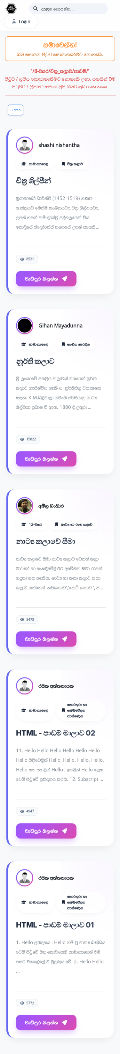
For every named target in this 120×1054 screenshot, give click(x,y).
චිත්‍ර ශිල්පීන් (33, 181)
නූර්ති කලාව (35, 361)
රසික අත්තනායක (56, 686)
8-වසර (15, 109)
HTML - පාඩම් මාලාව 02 (55, 733)
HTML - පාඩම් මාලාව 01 (55, 925)
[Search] (68, 9)
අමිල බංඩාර (51, 505)
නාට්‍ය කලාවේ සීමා (45, 541)
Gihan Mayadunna (60, 325)
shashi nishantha (59, 145)
